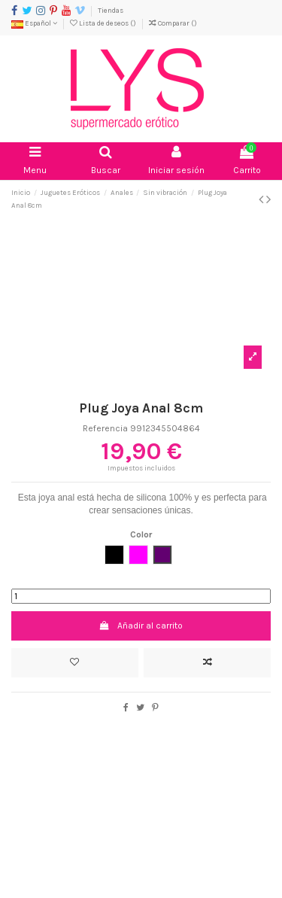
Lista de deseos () (104, 23)
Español (34, 23)
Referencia (105, 428)
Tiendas (110, 10)
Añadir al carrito (141, 625)
